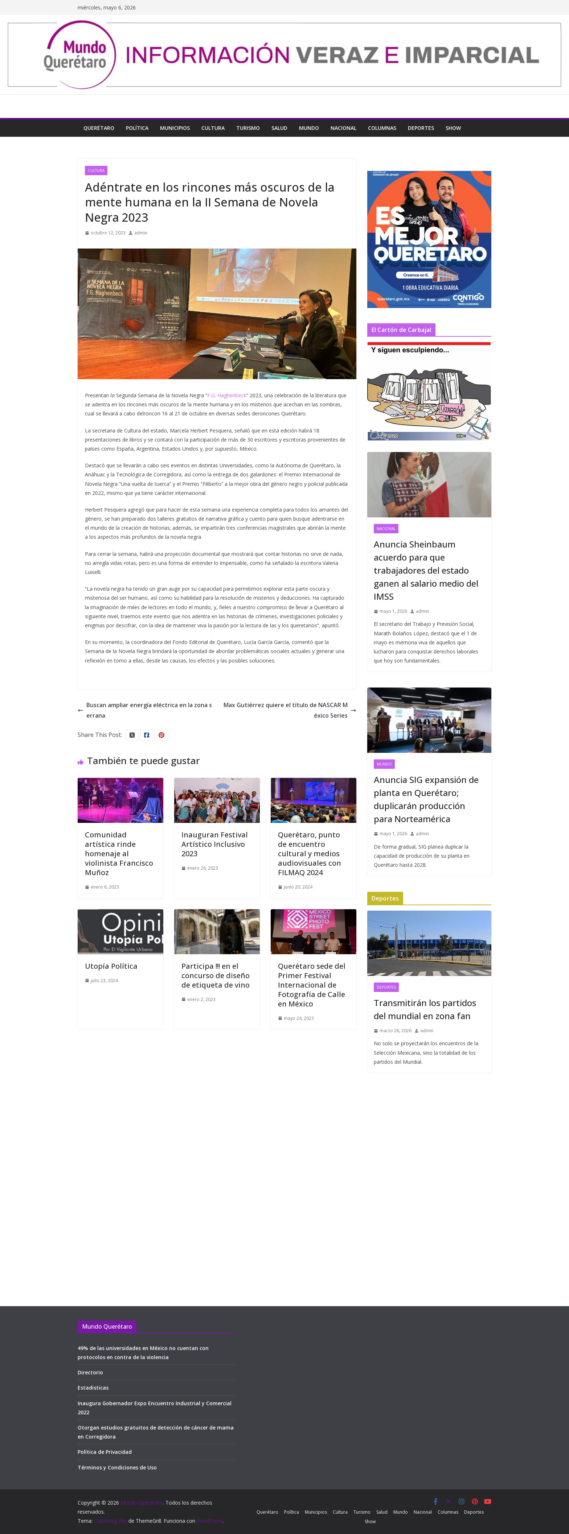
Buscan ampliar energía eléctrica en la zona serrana (145, 710)
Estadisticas (93, 1387)
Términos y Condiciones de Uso (117, 1467)
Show (453, 127)
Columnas (382, 127)
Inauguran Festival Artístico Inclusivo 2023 (214, 844)
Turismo (248, 127)
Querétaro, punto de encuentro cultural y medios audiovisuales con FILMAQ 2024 (309, 853)
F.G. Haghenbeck (226, 395)
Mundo (309, 127)
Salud (279, 127)
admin (140, 233)
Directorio (90, 1372)
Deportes (421, 127)
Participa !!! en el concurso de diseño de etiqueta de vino (215, 975)
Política (137, 127)
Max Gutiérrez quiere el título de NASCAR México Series (290, 710)
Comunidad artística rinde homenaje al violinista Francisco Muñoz (119, 853)
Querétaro (98, 127)
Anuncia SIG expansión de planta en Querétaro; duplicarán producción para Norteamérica (426, 799)
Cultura (213, 127)
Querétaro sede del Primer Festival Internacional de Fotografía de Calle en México (311, 985)
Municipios (175, 127)
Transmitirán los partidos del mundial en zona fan (425, 1009)
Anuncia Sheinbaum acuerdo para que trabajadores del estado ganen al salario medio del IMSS (426, 570)
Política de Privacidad (105, 1451)
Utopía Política (111, 966)
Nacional (343, 127)
